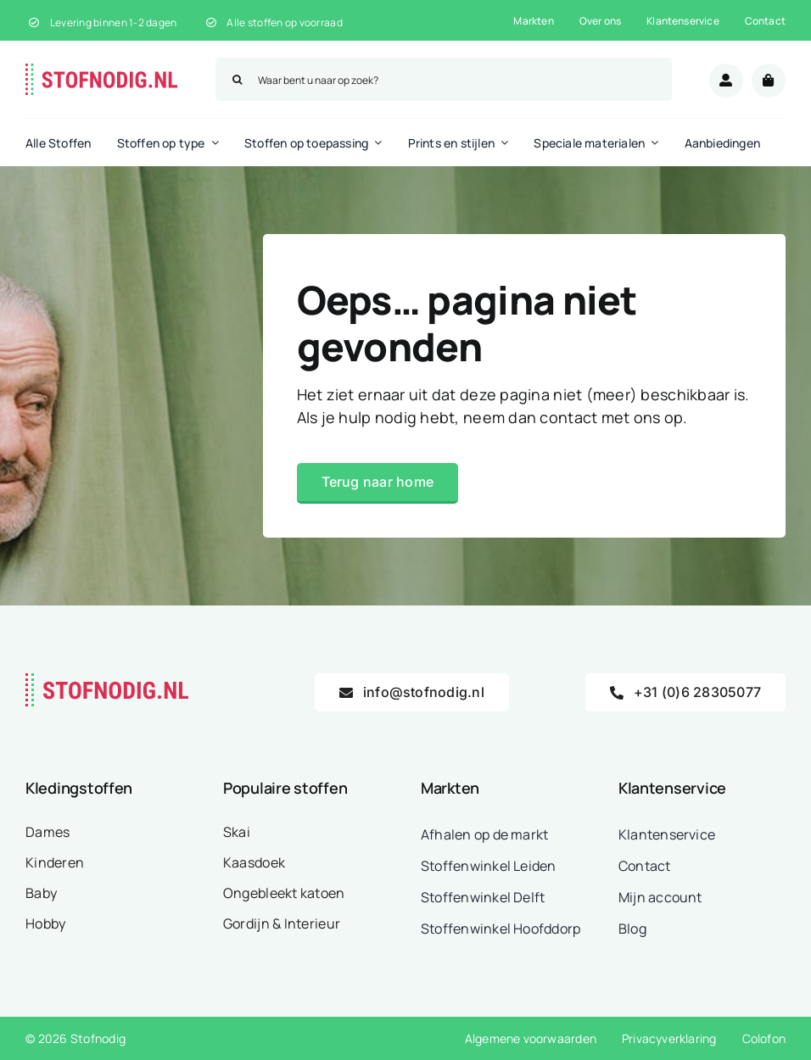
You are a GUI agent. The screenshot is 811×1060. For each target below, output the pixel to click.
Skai (236, 832)
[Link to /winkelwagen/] (769, 81)
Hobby (45, 923)
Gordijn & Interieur (281, 923)
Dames (47, 832)
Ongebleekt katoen (284, 893)
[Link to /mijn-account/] (726, 81)
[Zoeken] (236, 80)
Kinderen (54, 862)
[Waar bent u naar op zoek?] (443, 80)
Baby (41, 893)
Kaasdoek (254, 862)
